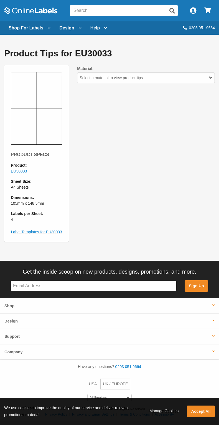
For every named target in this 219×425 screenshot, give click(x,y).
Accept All (201, 411)
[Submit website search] (172, 11)
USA (93, 384)
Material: (85, 68)
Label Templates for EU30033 (36, 232)
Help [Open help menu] (98, 28)
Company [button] (13, 352)
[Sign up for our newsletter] (93, 286)
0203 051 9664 (199, 28)
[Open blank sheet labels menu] (29, 28)
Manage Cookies (164, 411)
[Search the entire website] (124, 10)
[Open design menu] (70, 28)
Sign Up (196, 286)
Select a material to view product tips (146, 78)
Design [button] (11, 321)
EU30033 (19, 171)
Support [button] (12, 336)
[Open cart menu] (207, 10)
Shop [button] (9, 306)
